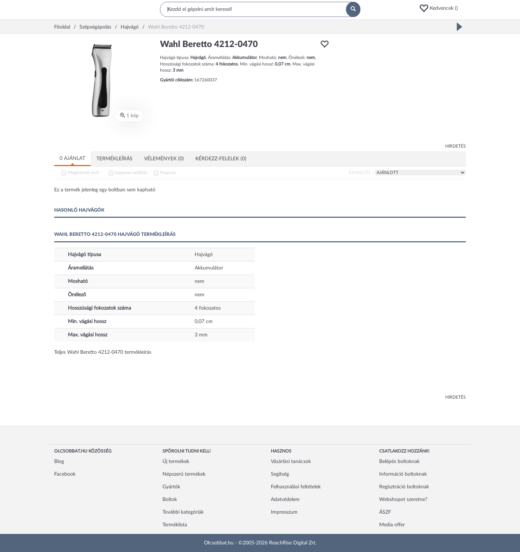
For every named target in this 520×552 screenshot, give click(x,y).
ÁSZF (385, 512)
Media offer (392, 524)
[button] (442, 8)
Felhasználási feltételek (296, 486)
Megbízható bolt (83, 172)
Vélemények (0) (164, 158)
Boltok (169, 499)
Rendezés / (361, 172)
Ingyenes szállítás (131, 172)
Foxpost (168, 172)
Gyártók (171, 486)
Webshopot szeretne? (403, 499)
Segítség (280, 474)
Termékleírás (114, 158)
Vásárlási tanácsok (291, 461)
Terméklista (174, 524)
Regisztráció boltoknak (404, 486)
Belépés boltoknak (399, 461)
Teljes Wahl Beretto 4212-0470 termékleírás (102, 352)
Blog (59, 461)
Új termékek (175, 461)
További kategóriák (183, 512)
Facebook (64, 474)
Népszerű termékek (183, 474)
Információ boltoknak (403, 474)
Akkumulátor (209, 268)
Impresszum (284, 512)
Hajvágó (204, 254)
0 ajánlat (72, 158)
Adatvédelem (285, 499)
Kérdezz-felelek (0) (220, 158)
